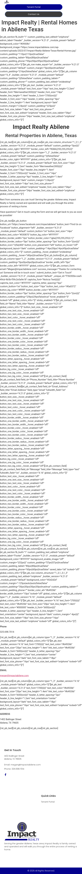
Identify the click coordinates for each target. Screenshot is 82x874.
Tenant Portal (48, 801)
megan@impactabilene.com (14, 675)
